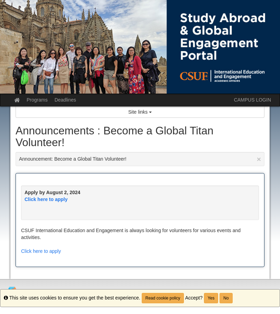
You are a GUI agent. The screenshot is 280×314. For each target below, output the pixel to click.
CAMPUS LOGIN (252, 100)
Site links (140, 112)
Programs (37, 100)
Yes (211, 298)
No (225, 298)
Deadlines (65, 100)
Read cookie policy (163, 298)
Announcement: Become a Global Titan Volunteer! (140, 159)
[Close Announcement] (259, 159)
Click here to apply (46, 199)
